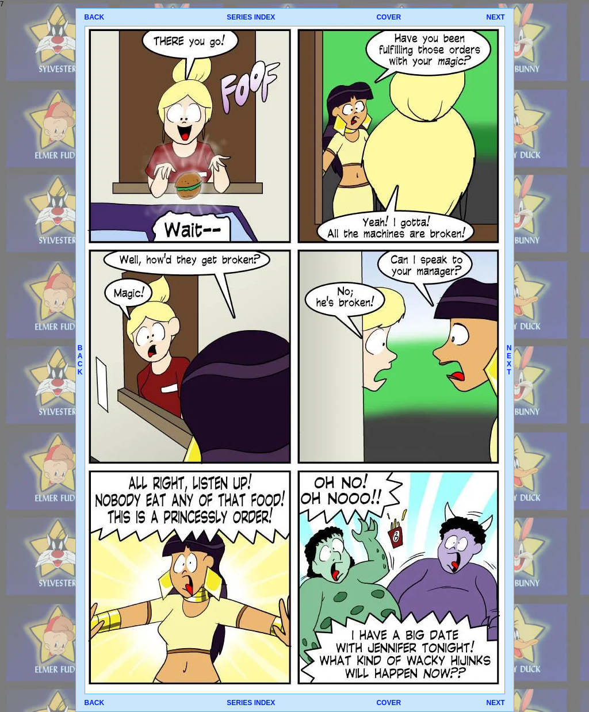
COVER (388, 17)
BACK (95, 17)
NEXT (495, 17)
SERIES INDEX (251, 17)
